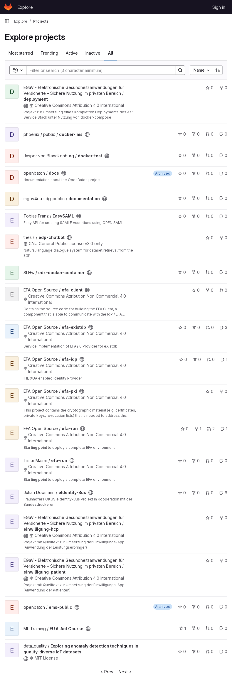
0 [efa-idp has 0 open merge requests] (211, 359)
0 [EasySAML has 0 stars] (182, 216)
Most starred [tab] (21, 52)
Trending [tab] (49, 52)
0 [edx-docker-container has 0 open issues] (223, 272)
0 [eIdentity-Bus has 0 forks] (196, 492)
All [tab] (110, 52)
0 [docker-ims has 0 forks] (196, 133)
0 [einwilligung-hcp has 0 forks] (223, 517)
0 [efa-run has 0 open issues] (223, 460)
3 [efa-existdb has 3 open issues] (223, 327)
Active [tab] (72, 52)
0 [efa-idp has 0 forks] (197, 359)
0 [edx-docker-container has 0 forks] (196, 272)
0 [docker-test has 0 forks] (196, 155)
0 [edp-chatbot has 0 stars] (209, 237)
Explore (25, 7)
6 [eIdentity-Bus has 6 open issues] (223, 492)
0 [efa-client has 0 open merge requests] (223, 290)
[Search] (98, 70)
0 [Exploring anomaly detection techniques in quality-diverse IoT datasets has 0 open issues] (223, 651)
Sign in (218, 7)
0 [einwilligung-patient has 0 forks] (223, 560)
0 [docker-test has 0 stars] (182, 155)
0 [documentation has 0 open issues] (223, 198)
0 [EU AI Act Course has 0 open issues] (223, 628)
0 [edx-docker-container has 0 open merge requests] (209, 272)
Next (125, 671)
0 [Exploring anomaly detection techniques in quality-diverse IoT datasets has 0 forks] (196, 651)
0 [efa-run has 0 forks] (196, 460)
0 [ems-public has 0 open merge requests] (209, 606)
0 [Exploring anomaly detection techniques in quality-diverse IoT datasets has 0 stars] (182, 651)
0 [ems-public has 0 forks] (196, 606)
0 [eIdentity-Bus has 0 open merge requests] (209, 492)
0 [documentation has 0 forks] (196, 198)
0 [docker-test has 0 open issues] (223, 155)
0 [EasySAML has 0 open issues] (223, 216)
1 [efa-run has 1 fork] (197, 428)
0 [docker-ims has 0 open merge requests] (209, 133)
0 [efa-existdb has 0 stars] (182, 327)
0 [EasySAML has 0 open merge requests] (209, 216)
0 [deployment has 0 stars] (209, 87)
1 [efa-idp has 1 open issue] (224, 359)
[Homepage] (8, 7)
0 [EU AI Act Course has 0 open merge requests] (209, 628)
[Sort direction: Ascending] (218, 70)
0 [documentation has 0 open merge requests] (209, 198)
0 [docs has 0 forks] (196, 173)
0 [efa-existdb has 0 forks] (196, 327)
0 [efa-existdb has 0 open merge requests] (210, 327)
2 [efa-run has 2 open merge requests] (211, 428)
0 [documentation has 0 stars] (182, 198)
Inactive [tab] (92, 52)
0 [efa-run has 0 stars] (185, 428)
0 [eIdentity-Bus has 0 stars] (182, 492)
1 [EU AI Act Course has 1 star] (182, 628)
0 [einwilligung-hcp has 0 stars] (209, 517)
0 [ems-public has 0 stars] (182, 606)
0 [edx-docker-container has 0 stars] (182, 272)
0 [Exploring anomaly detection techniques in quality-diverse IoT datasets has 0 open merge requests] (209, 651)
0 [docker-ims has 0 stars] (182, 133)
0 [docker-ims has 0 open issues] (223, 133)
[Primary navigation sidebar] (7, 21)
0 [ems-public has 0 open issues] (223, 606)
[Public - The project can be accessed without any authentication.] (25, 106)
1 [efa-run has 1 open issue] (224, 428)
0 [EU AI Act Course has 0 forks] (196, 628)
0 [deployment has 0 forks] (223, 87)
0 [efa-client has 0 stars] (196, 290)
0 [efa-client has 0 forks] (209, 290)
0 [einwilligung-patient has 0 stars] (209, 560)
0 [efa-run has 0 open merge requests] (209, 460)
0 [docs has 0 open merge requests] (209, 173)
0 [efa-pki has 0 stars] (209, 391)
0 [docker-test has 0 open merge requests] (209, 155)
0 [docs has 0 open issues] (223, 173)
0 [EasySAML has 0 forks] (196, 216)
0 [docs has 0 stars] (182, 173)
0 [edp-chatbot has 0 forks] (223, 237)
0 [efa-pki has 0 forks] (223, 391)
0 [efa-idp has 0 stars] (183, 359)
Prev (106, 671)
